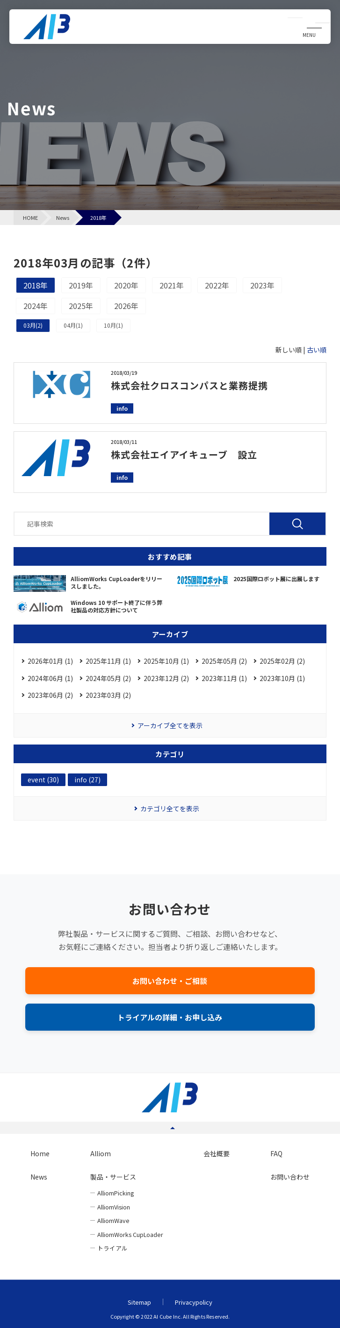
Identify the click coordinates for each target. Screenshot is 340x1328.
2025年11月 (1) (108, 661)
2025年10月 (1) (166, 661)
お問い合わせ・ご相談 (169, 980)
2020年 (126, 285)
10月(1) (113, 325)
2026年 (126, 305)
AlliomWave (113, 1220)
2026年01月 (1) (50, 661)
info (122, 408)
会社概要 (216, 1153)
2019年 (81, 285)
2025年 (81, 305)
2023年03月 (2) (108, 695)
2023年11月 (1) (224, 678)
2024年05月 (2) (108, 678)
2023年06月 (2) (50, 695)
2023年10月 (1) (282, 678)
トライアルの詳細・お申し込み (169, 1017)
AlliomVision (113, 1206)
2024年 (35, 305)
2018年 (35, 285)
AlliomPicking (115, 1192)
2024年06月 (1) (50, 678)
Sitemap (139, 1302)
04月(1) (73, 325)
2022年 (217, 285)
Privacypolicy (193, 1302)
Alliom (100, 1153)
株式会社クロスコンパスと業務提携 (189, 385)
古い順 (316, 349)
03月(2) (33, 325)
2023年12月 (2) (166, 678)
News (38, 1176)
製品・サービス (113, 1176)
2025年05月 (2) (224, 661)
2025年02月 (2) (282, 661)
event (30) (43, 779)
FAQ (276, 1153)
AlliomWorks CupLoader (130, 1234)
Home (40, 1153)
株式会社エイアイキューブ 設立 (184, 454)
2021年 (171, 285)
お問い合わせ (290, 1176)
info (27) (87, 779)
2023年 (262, 285)
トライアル (112, 1248)
